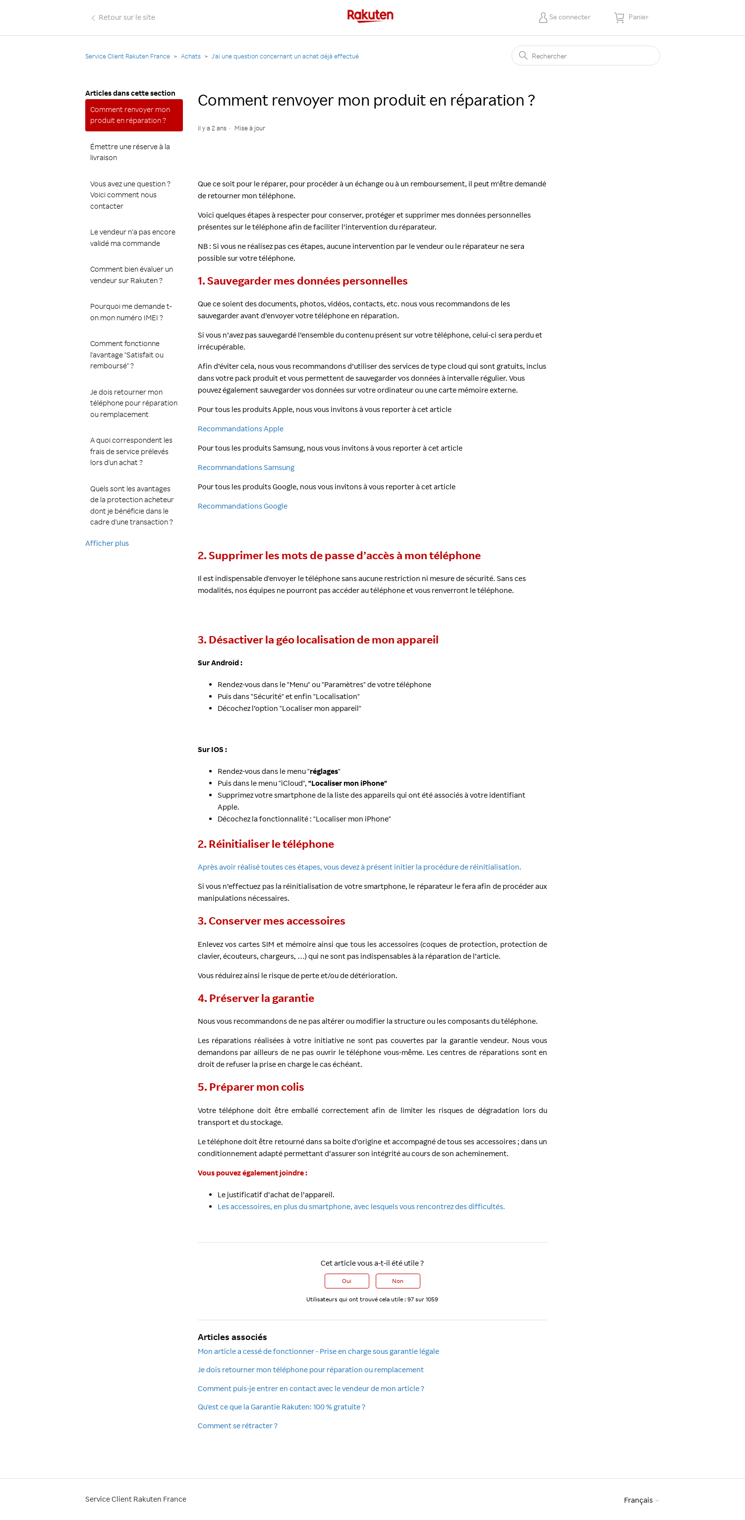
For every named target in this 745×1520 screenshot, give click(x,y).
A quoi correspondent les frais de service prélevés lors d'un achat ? (131, 451)
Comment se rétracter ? (238, 1425)
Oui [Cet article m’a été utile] (346, 1281)
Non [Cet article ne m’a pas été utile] (397, 1281)
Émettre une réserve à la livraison (130, 152)
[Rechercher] (586, 55)
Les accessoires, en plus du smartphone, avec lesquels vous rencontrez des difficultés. (361, 1206)
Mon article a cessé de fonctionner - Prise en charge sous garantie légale (318, 1351)
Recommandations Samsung (246, 467)
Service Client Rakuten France (127, 56)
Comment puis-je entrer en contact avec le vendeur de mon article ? (311, 1388)
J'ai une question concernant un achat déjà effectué (285, 56)
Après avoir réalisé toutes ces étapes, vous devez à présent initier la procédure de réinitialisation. (359, 867)
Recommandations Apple (241, 428)
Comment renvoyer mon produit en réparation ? (130, 115)
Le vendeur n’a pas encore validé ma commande (132, 237)
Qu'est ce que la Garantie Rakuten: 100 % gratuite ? (281, 1406)
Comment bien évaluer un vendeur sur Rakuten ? (131, 274)
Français (642, 1500)
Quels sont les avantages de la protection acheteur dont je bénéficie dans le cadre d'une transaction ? (132, 505)
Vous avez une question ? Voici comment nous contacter (130, 195)
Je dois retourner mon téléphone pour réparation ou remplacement (133, 403)
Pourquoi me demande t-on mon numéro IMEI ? (131, 311)
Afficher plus (107, 543)
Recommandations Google (242, 506)
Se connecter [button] (570, 16)
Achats (191, 56)
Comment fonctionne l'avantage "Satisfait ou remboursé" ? (127, 354)
